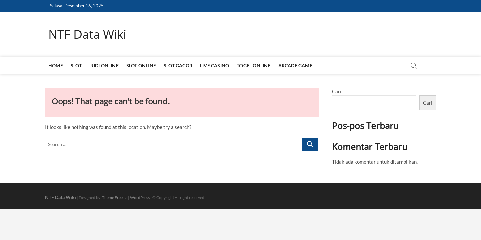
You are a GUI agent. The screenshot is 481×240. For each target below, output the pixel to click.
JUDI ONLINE (104, 65)
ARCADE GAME (295, 65)
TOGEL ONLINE (253, 65)
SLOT (76, 65)
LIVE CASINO (214, 65)
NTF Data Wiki (87, 34)
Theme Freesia (114, 197)
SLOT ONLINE (141, 65)
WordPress (140, 197)
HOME (55, 65)
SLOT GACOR (178, 65)
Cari (336, 91)
